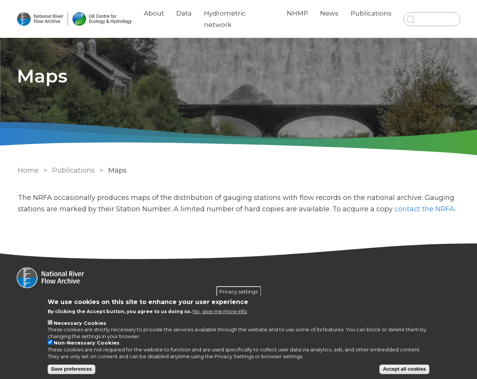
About (154, 13)
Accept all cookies (404, 369)
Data (185, 13)
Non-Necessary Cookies (87, 343)
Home (27, 170)
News (329, 13)
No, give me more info (220, 311)
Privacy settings (238, 291)
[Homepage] (238, 278)
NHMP (297, 13)
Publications (370, 13)
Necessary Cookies (80, 323)
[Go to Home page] (74, 19)
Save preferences (71, 369)
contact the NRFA (424, 209)
